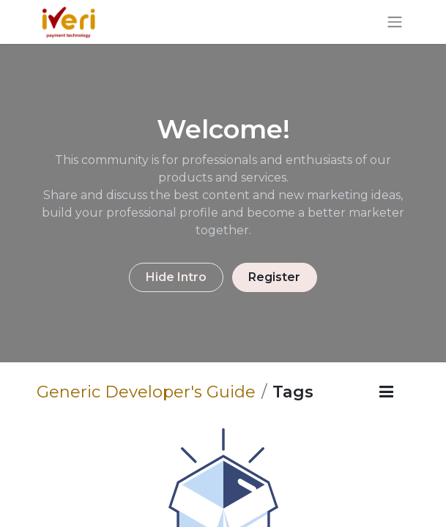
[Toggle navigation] (394, 22)
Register (274, 277)
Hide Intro (176, 277)
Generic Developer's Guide (146, 391)
